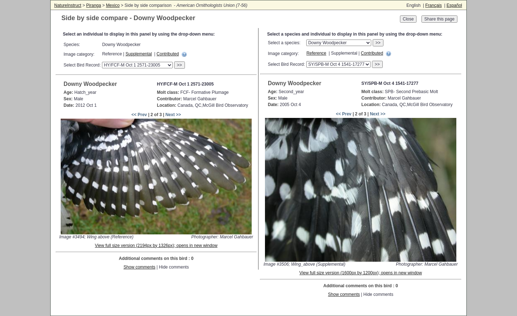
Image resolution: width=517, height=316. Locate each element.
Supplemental (139, 53)
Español (454, 5)
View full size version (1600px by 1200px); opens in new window (360, 272)
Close (408, 19)
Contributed (168, 53)
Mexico (113, 5)
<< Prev (139, 114)
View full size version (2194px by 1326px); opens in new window (156, 245)
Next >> (173, 114)
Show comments (139, 267)
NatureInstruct (67, 5)
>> (179, 65)
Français (433, 5)
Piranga (93, 5)
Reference (316, 53)
